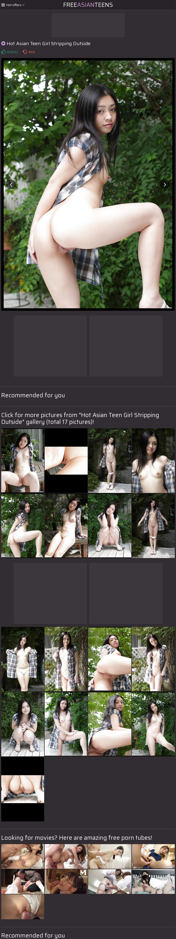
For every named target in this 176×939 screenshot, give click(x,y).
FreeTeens (88, 5)
